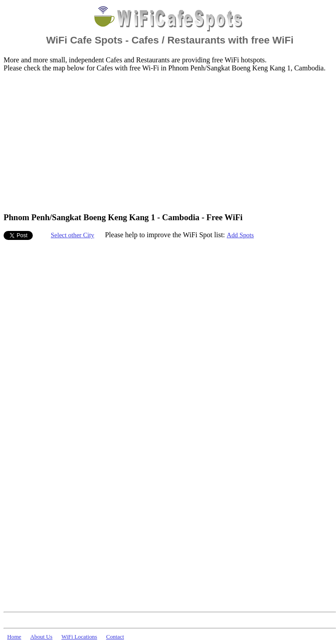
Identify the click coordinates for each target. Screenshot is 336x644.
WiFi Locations (79, 637)
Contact (115, 637)
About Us (41, 637)
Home (14, 637)
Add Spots (240, 235)
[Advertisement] (132, 142)
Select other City (72, 235)
